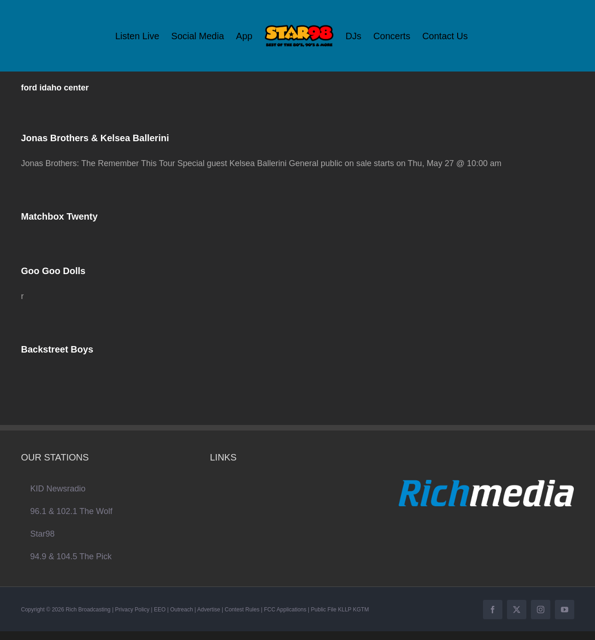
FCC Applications (285, 609)
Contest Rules (242, 609)
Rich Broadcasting (87, 609)
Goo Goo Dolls (53, 271)
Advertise (208, 609)
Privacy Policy (132, 609)
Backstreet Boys (57, 349)
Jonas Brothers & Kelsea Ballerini (95, 138)
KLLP (344, 609)
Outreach (181, 609)
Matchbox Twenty (59, 216)
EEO (159, 609)
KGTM (361, 609)
